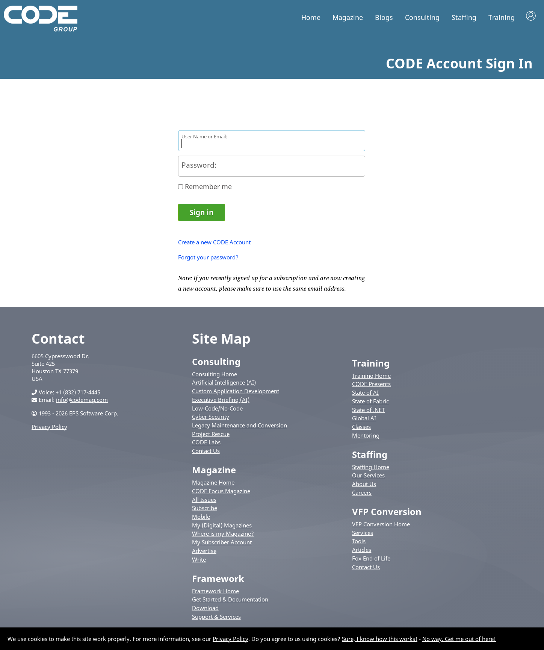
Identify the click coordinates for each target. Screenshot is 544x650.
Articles (361, 551)
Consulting (422, 17)
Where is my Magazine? (223, 535)
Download (205, 609)
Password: (199, 166)
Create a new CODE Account (214, 243)
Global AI (364, 419)
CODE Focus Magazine (221, 492)
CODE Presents (371, 385)
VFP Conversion (387, 513)
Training (501, 17)
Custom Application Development (235, 392)
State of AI (365, 394)
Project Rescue (211, 435)
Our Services (368, 476)
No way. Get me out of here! (459, 638)
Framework (218, 579)
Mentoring (365, 436)
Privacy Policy (49, 428)
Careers (362, 494)
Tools (359, 542)
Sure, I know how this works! (379, 638)
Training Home (371, 376)
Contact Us (206, 452)
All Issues (204, 501)
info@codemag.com (82, 401)
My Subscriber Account (222, 543)
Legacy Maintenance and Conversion (239, 426)
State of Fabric (370, 402)
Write (199, 560)
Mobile (201, 518)
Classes (361, 428)
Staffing (464, 17)
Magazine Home (213, 484)
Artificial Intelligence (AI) (224, 384)
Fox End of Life (371, 560)
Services (362, 534)
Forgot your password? (208, 258)
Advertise (204, 552)
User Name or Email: (204, 138)
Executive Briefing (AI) (220, 401)
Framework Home (215, 592)
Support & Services (216, 618)
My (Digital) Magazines (222, 526)
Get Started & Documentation (230, 601)
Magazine (347, 17)
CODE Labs (206, 443)
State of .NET (368, 411)
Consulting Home (214, 375)
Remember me (208, 187)
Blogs (384, 17)
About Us (364, 485)
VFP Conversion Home (381, 525)
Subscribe (204, 509)
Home (310, 17)
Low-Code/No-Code (217, 409)
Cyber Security (210, 418)
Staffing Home (370, 468)
